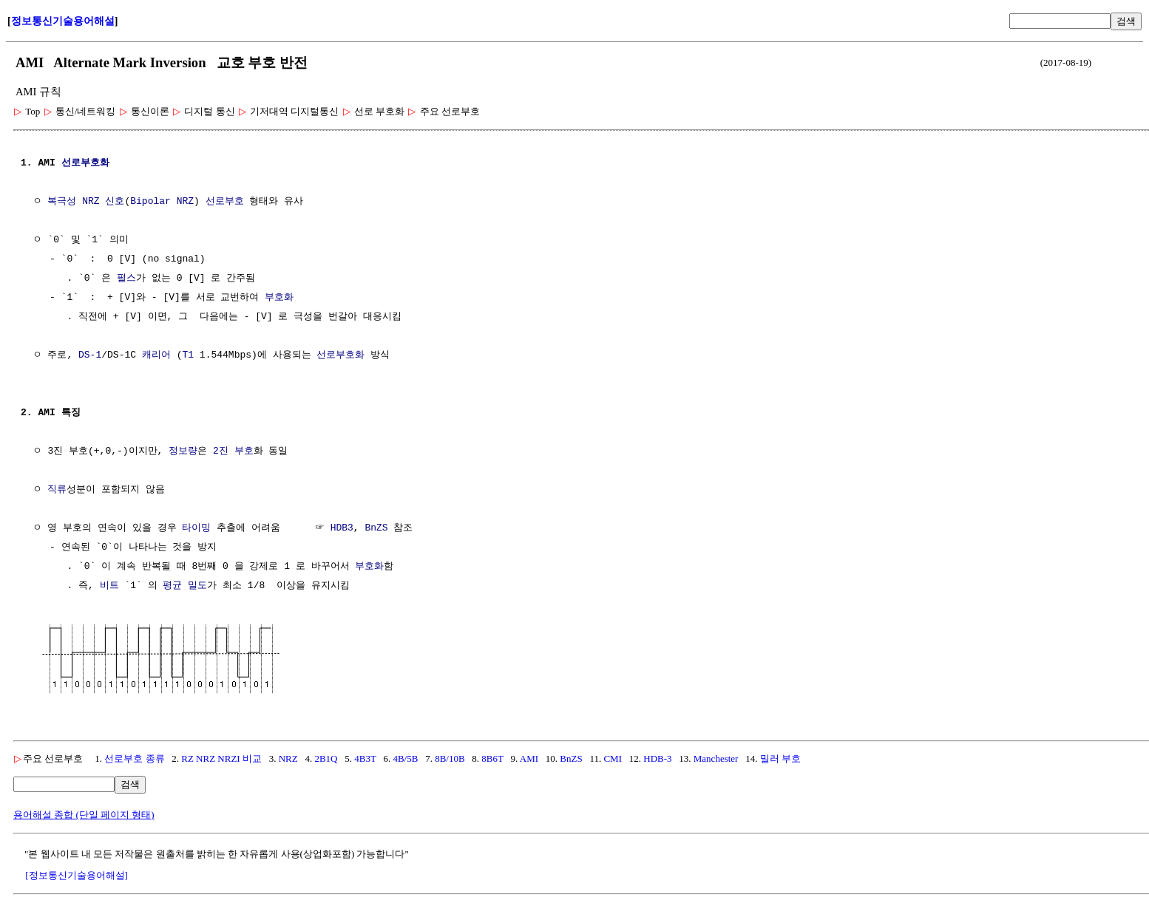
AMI (529, 757)
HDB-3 (657, 757)
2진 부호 (233, 451)
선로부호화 (85, 163)
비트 (109, 586)
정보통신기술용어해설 (63, 21)
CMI (612, 757)
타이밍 (196, 528)
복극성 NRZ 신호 (85, 201)
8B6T (492, 757)
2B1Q (325, 757)
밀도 (197, 586)
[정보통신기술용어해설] (76, 873)
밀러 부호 (780, 757)
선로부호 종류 (134, 757)
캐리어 (156, 355)
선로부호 (225, 201)
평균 (172, 586)
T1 (188, 355)
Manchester (716, 757)
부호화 (279, 297)
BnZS (376, 528)
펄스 (126, 278)
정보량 (183, 451)
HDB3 (342, 528)
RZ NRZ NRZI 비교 (221, 757)
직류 (57, 490)
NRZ (288, 757)
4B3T (365, 757)
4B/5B (405, 757)
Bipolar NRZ (162, 201)
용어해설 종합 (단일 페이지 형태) (84, 813)
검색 (1126, 21)
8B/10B (449, 757)
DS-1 (89, 355)
